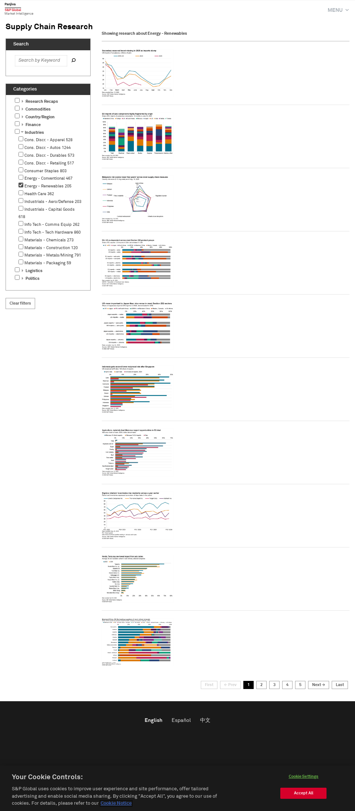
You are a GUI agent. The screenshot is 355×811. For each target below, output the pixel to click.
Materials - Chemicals (49, 240)
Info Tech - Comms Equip (52, 225)
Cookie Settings (304, 778)
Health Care (39, 194)
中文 (205, 720)
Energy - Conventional (48, 178)
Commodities (36, 109)
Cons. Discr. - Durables (49, 155)
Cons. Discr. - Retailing (49, 163)
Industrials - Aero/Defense (52, 202)
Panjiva (19, 9)
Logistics (32, 271)
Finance (31, 125)
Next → (318, 685)
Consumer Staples (45, 171)
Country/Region (38, 117)
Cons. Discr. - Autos (47, 148)
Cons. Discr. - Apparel (48, 140)
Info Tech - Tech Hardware (52, 232)
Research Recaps (40, 101)
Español (181, 720)
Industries (32, 132)
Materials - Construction (51, 248)
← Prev (230, 685)
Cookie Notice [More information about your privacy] (116, 804)
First (209, 685)
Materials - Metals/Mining (52, 255)
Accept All (303, 794)
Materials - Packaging (47, 263)
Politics (31, 278)
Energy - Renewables (47, 186)
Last (340, 685)
